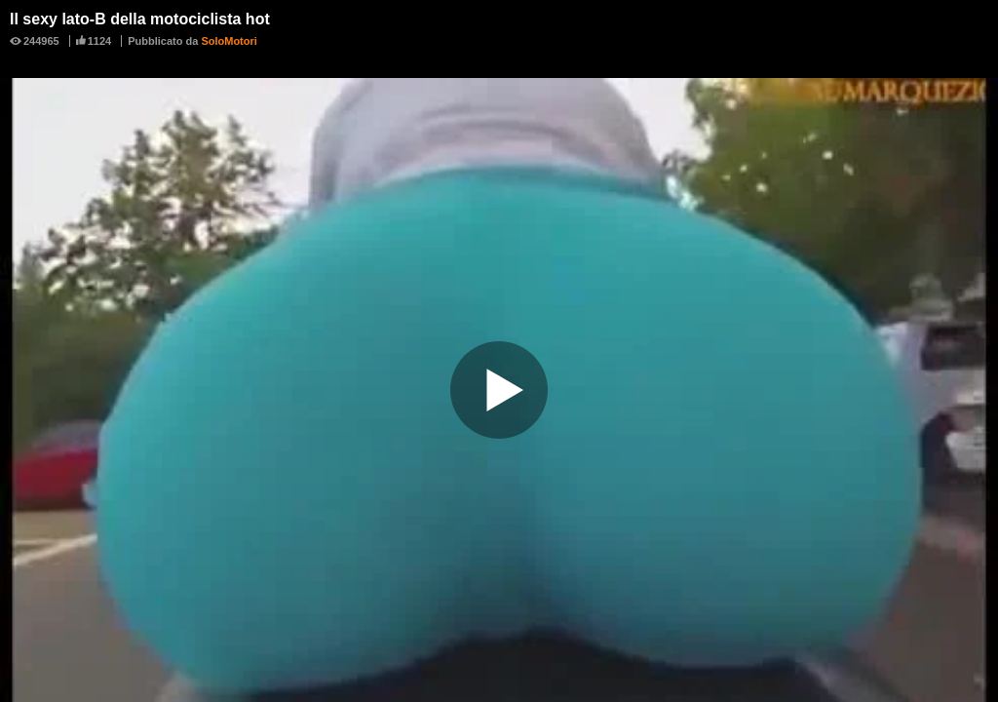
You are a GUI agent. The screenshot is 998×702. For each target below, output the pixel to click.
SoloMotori (228, 41)
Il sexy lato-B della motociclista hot (140, 19)
